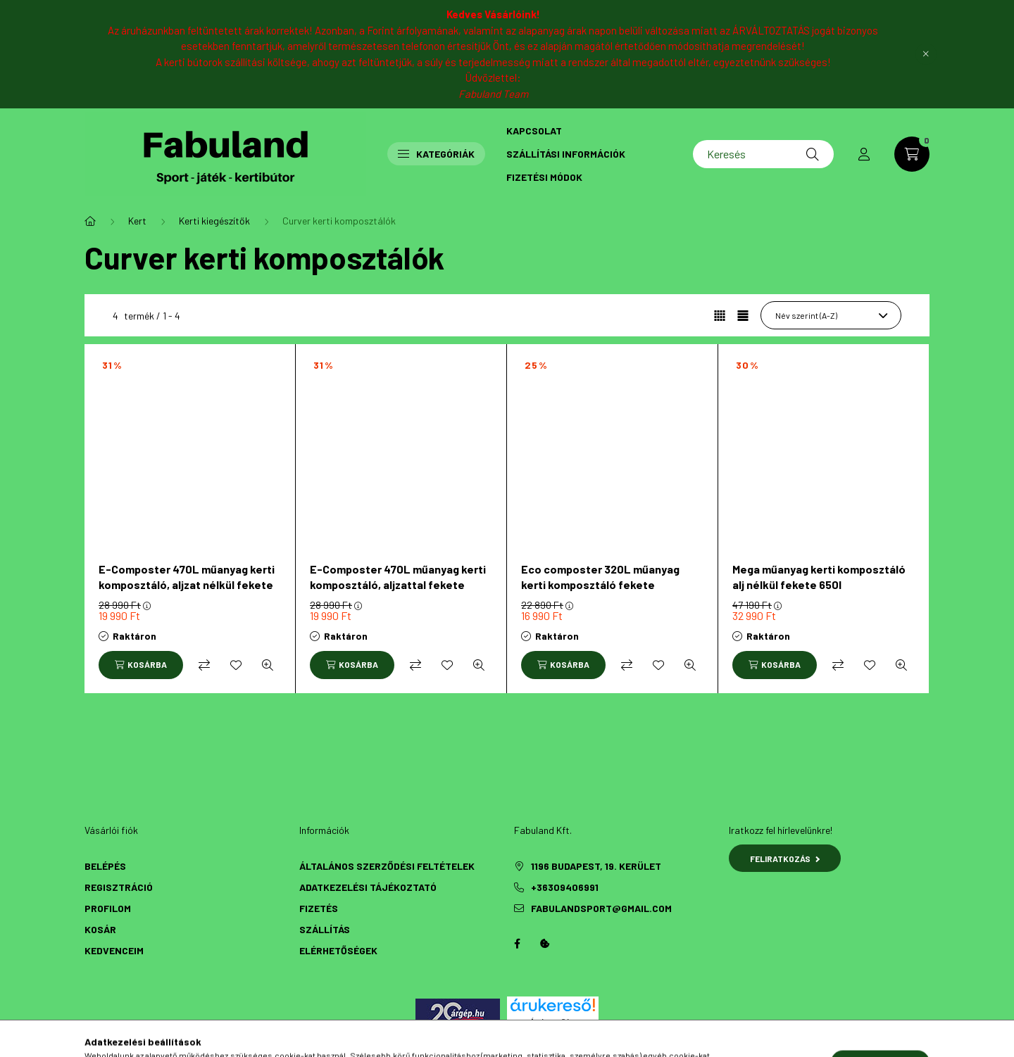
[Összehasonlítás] (204, 665)
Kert (137, 221)
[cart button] (912, 154)
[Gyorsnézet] (268, 665)
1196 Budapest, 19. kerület (596, 866)
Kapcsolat (534, 131)
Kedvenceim (114, 950)
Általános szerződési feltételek (387, 866)
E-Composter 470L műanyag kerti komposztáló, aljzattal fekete (398, 576)
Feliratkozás (785, 858)
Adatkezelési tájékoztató (368, 887)
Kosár (100, 929)
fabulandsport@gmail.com (601, 908)
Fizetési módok (544, 177)
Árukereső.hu (552, 1022)
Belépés (105, 866)
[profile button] (864, 154)
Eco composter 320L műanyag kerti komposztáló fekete (600, 576)
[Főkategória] (90, 221)
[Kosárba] (141, 665)
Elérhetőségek (338, 950)
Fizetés (318, 908)
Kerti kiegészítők (214, 221)
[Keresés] (763, 154)
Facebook (517, 944)
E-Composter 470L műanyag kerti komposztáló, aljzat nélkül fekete (187, 576)
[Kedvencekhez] (236, 665)
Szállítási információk (565, 154)
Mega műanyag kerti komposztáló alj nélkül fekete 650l (819, 576)
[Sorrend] (830, 315)
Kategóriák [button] (436, 154)
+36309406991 (565, 887)
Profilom (107, 908)
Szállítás (324, 929)
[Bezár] (926, 54)
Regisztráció (118, 887)
